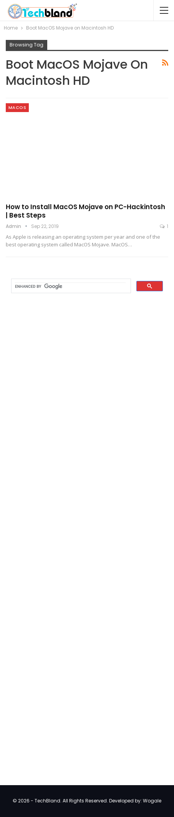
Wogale (152, 800)
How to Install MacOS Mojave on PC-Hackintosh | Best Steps (85, 211)
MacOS (17, 107)
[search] (70, 286)
